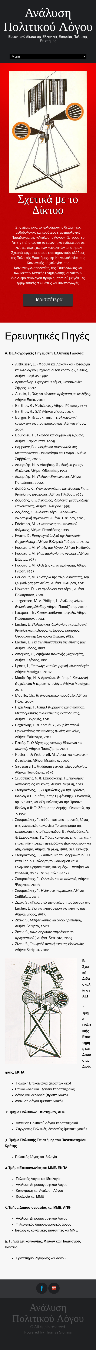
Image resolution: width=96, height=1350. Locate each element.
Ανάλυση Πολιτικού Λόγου (48, 1314)
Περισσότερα (48, 299)
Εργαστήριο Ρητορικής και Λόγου (40, 1258)
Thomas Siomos (58, 1332)
